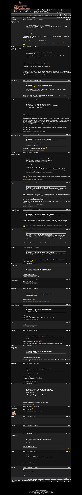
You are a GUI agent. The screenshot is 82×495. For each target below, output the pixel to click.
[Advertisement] (51, 4)
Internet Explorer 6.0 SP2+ (39, 492)
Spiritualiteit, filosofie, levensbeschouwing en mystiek (41, 12)
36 (65, 15)
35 (64, 15)
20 (46, 15)
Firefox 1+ (52, 492)
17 (42, 15)
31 (59, 15)
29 (57, 15)
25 (52, 15)
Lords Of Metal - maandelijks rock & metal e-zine (44, 343)
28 (55, 15)
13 (38, 15)
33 (61, 15)
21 (47, 15)
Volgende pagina (67, 17)
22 (48, 15)
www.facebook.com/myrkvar (34, 276)
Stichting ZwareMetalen (44, 493)
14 (39, 15)
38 (67, 15)
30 (58, 15)
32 (60, 15)
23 (49, 15)
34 (63, 15)
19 (45, 15)
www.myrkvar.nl (26, 276)
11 (35, 15)
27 (54, 15)
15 (40, 15)
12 (36, 15)
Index (35, 11)
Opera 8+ (47, 492)
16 (41, 15)
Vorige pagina (59, 17)
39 (68, 15)
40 (70, 15)
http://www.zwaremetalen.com (41, 490)
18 (43, 15)
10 (34, 15)
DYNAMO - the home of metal (28, 343)
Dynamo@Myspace (58, 343)
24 (51, 15)
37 (66, 15)
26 (53, 15)
